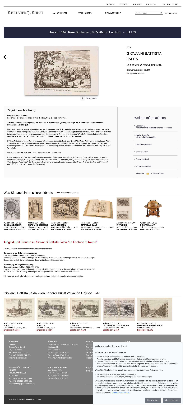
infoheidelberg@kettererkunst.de (22, 384)
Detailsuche (171, 13)
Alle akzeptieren (171, 400)
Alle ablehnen (153, 400)
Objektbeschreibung (21, 110)
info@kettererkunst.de (18, 358)
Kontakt (123, 4)
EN (168, 4)
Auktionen (60, 13)
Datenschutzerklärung (120, 393)
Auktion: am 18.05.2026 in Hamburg (85, 32)
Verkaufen (85, 13)
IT (172, 4)
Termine (137, 4)
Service (110, 4)
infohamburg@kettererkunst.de (60, 358)
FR (176, 4)
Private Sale (113, 13)
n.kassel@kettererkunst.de (58, 378)
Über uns (150, 4)
